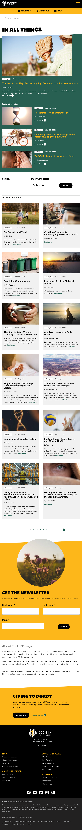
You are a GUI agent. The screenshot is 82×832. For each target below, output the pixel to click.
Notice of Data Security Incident (49, 821)
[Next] (64, 530)
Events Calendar (8, 777)
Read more (17, 244)
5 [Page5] (43, 530)
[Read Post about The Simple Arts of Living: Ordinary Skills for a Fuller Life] (20, 326)
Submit (63, 627)
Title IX (66, 821)
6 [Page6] (47, 530)
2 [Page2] (33, 530)
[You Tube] (35, 792)
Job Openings (48, 763)
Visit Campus (43, 11)
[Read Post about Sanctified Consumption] (20, 275)
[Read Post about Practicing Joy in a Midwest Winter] (61, 275)
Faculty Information (10, 766)
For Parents (47, 760)
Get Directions (41, 745)
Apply (58, 11)
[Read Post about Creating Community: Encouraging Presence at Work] (61, 225)
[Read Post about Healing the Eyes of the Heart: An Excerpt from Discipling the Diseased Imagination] (61, 491)
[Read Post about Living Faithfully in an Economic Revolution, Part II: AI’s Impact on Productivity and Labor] (20, 491)
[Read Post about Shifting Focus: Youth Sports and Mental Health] (61, 434)
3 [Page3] (37, 530)
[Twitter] (41, 792)
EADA (14, 824)
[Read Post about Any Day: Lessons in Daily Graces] (61, 326)
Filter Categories (40, 179)
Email (5, 620)
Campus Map (7, 774)
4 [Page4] (40, 530)
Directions (46, 781)
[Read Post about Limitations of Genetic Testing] (20, 434)
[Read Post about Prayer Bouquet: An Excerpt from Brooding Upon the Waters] (20, 379)
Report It (5, 824)
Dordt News (47, 757)
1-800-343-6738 (49, 777)
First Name (8, 605)
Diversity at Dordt (25, 824)
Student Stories (48, 770)
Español (5, 763)
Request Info (24, 11)
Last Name (48, 605)
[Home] (5, 18)
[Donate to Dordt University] (21, 715)
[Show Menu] (78, 3)
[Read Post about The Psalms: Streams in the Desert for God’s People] (61, 379)
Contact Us (47, 784)
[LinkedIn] (53, 792)
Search (6, 179)
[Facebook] (29, 792)
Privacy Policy (6, 821)
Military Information (50, 766)
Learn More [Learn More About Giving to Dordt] (39, 715)
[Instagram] (47, 792)
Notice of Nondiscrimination (25, 821)
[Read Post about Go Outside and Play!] (20, 225)
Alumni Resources (9, 760)
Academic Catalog (9, 757)
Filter (65, 185)
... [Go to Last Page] (51, 530)
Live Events (6, 781)
